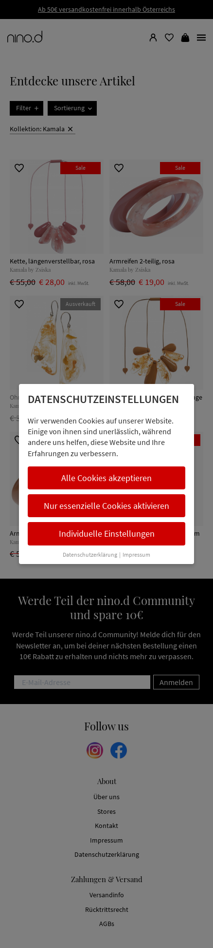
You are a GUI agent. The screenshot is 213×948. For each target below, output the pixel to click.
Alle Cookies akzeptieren (106, 478)
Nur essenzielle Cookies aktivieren (106, 505)
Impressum (136, 554)
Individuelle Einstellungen (107, 533)
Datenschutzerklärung (90, 554)
